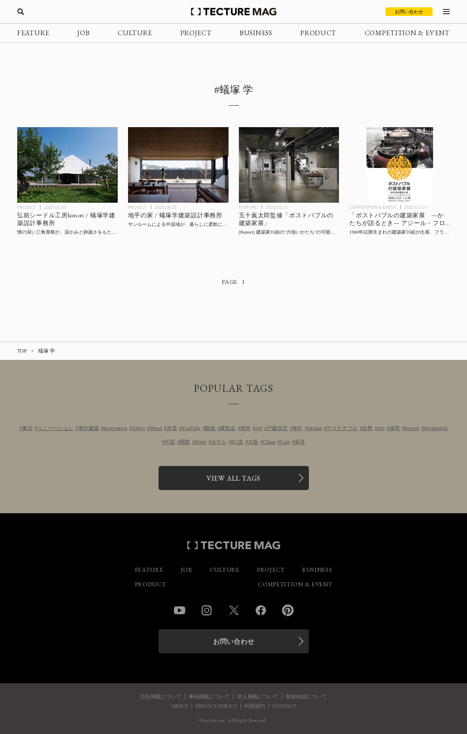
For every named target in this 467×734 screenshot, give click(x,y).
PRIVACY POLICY (216, 706)
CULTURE (135, 32)
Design (314, 428)
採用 (394, 428)
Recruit (411, 428)
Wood (156, 428)
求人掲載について (257, 696)
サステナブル (342, 428)
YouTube (191, 428)
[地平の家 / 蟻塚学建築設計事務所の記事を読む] (178, 164)
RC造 (237, 442)
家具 (300, 442)
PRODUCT (318, 32)
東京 (27, 428)
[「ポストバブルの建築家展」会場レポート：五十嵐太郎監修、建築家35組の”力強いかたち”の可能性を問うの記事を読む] (289, 164)
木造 (172, 428)
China (269, 442)
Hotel (200, 442)
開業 (185, 442)
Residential (435, 428)
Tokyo (138, 428)
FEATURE (33, 32)
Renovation (115, 428)
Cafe (285, 442)
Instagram (207, 610)
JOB (83, 32)
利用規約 (254, 706)
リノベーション (55, 428)
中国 (170, 442)
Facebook (261, 610)
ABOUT (179, 706)
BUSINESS (256, 32)
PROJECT (196, 32)
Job (381, 428)
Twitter (234, 610)
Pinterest (288, 610)
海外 (245, 428)
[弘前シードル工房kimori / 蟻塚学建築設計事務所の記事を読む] (67, 164)
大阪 (253, 442)
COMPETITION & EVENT (407, 32)
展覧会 (227, 428)
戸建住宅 (277, 428)
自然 (367, 428)
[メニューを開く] (446, 11)
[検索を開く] (20, 11)
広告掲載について (160, 696)
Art (258, 428)
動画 (210, 428)
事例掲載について (209, 696)
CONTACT (284, 706)
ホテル (218, 442)
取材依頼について (306, 696)
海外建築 (88, 428)
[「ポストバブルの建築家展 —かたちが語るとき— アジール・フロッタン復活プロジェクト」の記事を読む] (399, 164)
